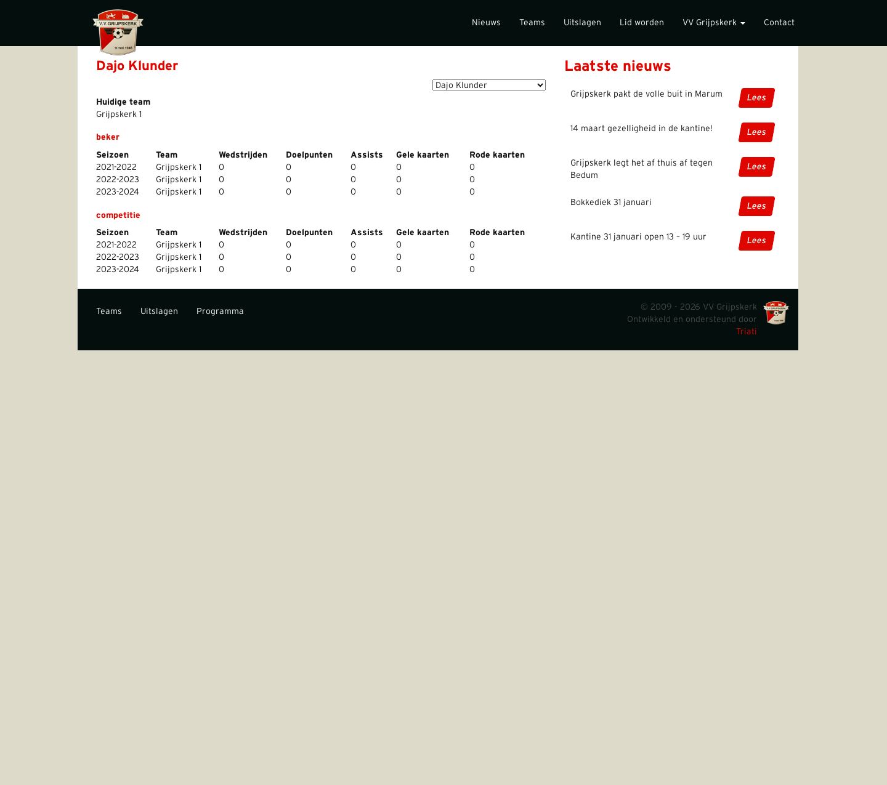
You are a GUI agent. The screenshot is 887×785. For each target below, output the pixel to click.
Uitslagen (582, 22)
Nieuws (486, 22)
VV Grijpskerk (713, 22)
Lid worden (642, 22)
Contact (779, 22)
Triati (746, 332)
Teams (532, 22)
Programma (220, 311)
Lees (757, 98)
